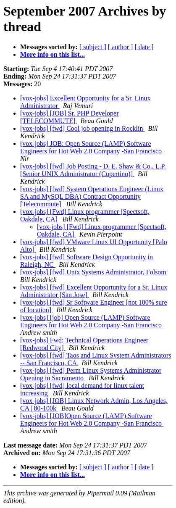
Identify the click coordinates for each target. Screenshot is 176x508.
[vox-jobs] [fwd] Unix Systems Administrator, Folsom (94, 272)
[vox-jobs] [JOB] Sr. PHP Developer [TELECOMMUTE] (69, 117)
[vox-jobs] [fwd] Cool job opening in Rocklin (82, 128)
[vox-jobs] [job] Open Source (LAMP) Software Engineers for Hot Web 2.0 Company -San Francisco (91, 321)
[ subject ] (92, 46)
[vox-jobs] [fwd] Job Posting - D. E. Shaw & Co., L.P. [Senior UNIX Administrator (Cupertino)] (93, 170)
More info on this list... (52, 54)
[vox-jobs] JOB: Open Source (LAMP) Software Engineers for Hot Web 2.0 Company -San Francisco (91, 147)
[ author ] (120, 46)
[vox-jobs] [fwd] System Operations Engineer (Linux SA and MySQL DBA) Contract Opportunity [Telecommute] (91, 196)
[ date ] (143, 46)
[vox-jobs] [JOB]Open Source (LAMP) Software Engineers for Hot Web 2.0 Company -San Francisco (91, 419)
